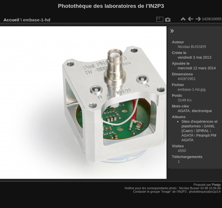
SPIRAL (202, 131)
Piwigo (216, 184)
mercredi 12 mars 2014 (197, 68)
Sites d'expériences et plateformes (200, 123)
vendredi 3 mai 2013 (194, 57)
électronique (202, 111)
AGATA (184, 111)
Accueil (11, 19)
